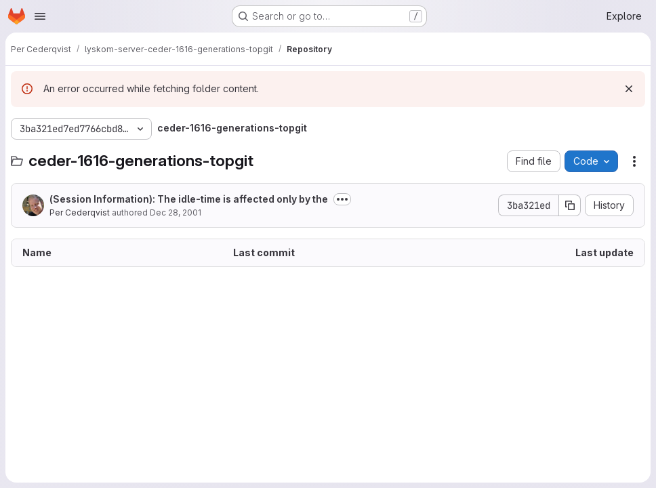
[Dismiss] (629, 89)
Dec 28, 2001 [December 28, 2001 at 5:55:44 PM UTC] (175, 212)
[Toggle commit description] (342, 199)
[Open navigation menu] (40, 16)
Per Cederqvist (79, 212)
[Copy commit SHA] (570, 205)
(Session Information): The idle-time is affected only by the (188, 199)
